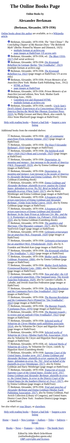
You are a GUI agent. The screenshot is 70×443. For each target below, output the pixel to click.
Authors (41, 420)
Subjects (61, 420)
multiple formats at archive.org (29, 50)
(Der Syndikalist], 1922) (37, 290)
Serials (35, 422)
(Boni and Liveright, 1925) (35, 152)
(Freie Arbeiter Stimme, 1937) (35, 137)
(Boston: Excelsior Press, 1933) (36, 109)
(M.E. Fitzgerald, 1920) (37, 233)
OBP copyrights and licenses (34, 439)
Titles (51, 420)
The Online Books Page (35, 6)
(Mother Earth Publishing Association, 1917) (36, 390)
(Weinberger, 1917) (36, 358)
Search (15, 420)
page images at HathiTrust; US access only (35, 53)
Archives (39, 428)
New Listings (28, 420)
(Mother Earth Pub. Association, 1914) (37, 333)
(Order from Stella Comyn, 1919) (34, 200)
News (18, 428)
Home (5, 420)
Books (9, 428)
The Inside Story (55, 428)
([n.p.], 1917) (37, 375)
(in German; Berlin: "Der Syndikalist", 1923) (35, 63)
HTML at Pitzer (22, 85)
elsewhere (40, 406)
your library (25, 406)
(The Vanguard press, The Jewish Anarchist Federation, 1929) (38, 277)
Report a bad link (40, 122)
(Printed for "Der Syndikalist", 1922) (37, 300)
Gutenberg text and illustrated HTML (32, 99)
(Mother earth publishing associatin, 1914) (35, 323)
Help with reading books (16, 122)
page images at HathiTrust (27, 88)
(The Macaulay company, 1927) (35, 224)
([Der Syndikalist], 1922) (37, 313)
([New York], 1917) (36, 186)
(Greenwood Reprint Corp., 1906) (37, 266)
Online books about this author (16, 33)
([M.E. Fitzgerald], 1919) (38, 162)
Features (28, 428)
